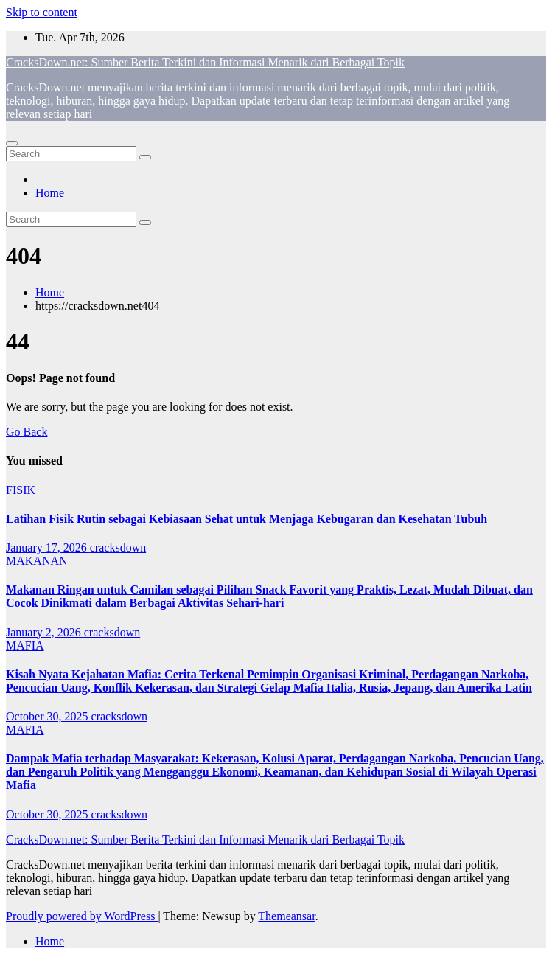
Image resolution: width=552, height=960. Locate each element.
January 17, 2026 (48, 547)
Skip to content (41, 12)
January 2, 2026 (45, 632)
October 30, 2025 (48, 716)
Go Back (26, 431)
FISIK (20, 490)
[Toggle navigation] (12, 143)
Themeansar (286, 916)
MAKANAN (37, 560)
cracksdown (118, 547)
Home (49, 193)
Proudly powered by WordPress (82, 916)
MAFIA (25, 645)
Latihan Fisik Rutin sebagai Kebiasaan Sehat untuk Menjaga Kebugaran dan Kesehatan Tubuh (246, 518)
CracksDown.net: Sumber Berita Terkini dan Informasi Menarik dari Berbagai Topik (205, 62)
